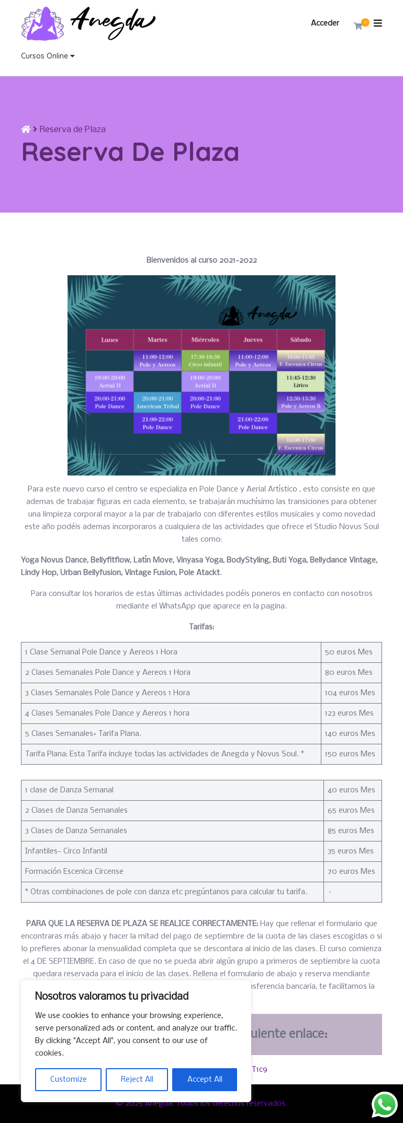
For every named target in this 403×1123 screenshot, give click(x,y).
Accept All (204, 1079)
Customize (68, 1079)
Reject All (137, 1079)
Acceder (325, 23)
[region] (136, 1041)
